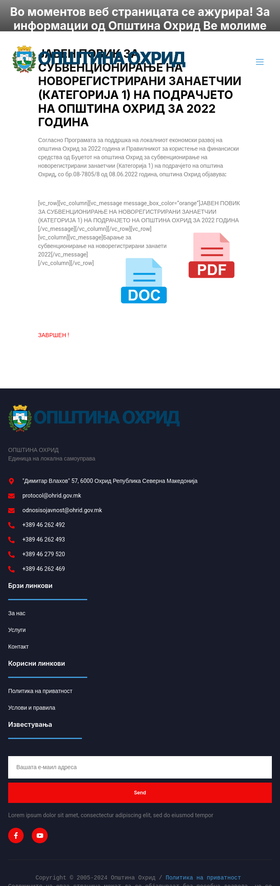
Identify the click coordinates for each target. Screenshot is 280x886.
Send (140, 764)
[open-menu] (259, 34)
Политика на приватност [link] (203, 850)
